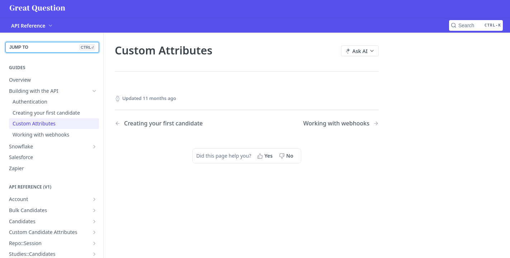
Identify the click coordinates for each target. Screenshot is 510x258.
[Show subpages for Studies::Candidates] (94, 254)
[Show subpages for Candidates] (94, 221)
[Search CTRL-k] (476, 25)
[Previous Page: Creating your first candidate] (171, 123)
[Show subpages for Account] (94, 199)
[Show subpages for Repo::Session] (94, 243)
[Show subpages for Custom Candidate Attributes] (94, 232)
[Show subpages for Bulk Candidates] (94, 210)
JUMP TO (52, 47)
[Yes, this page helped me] (266, 155)
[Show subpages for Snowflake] (94, 146)
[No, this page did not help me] (287, 155)
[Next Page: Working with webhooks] (341, 123)
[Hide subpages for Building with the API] (94, 91)
